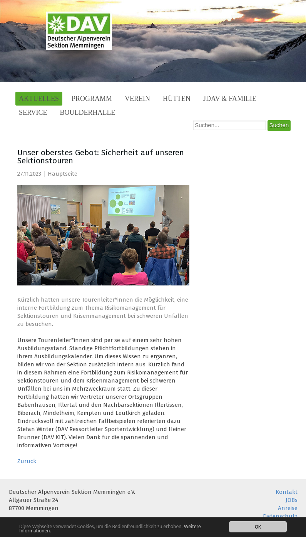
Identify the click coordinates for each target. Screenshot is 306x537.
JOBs (292, 500)
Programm (92, 98)
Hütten (177, 98)
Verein (137, 98)
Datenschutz (280, 516)
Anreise (288, 508)
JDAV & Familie (229, 98)
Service (33, 112)
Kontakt (287, 491)
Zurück (26, 461)
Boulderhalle (87, 112)
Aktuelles (39, 98)
